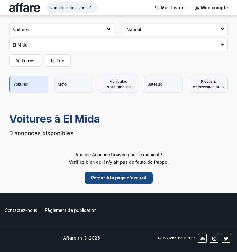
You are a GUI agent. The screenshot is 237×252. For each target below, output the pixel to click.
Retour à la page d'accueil (118, 177)
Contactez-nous (21, 210)
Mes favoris (170, 7)
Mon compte (211, 7)
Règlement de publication (70, 210)
